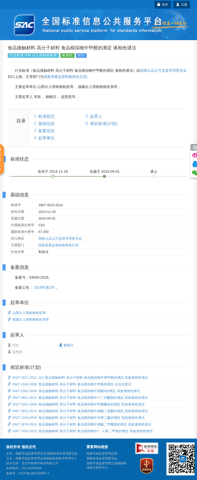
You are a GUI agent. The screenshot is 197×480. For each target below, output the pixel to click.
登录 (162, 4)
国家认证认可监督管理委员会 (163, 70)
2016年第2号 (44, 287)
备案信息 (46, 131)
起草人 (96, 116)
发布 (53, 171)
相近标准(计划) (103, 123)
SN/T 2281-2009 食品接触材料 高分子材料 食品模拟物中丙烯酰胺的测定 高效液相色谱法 (76, 404)
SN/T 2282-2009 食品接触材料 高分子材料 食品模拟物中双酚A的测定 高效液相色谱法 (74, 391)
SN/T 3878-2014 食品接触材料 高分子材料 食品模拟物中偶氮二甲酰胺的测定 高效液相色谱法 (79, 424)
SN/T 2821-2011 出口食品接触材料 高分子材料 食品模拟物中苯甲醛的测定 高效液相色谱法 (78, 377)
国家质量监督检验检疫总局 (65, 77)
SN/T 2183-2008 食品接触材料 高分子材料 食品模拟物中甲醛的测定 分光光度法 (69, 384)
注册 (181, 4)
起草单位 (46, 138)
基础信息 (46, 123)
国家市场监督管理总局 (101, 453)
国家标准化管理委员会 (101, 458)
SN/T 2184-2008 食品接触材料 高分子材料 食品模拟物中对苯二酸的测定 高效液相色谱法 (76, 418)
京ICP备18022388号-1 (33, 473)
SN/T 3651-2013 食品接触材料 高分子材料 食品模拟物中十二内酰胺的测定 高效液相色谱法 (78, 398)
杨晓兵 (66, 345)
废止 (153, 171)
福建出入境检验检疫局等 (28, 319)
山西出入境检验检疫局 (27, 313)
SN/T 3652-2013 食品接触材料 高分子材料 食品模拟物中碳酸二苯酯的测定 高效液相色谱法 (78, 411)
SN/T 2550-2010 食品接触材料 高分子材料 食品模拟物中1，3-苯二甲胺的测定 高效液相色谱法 (80, 431)
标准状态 (46, 116)
